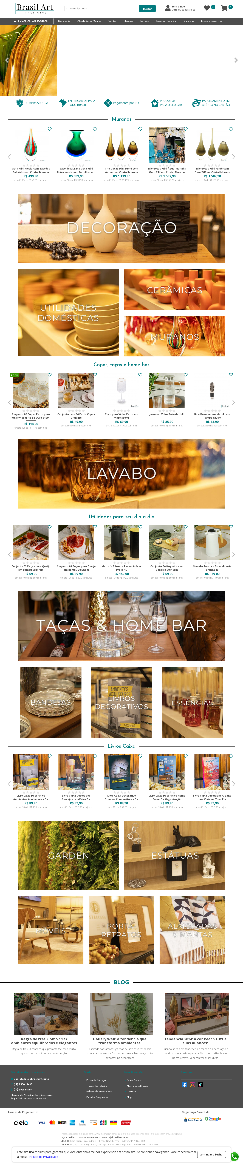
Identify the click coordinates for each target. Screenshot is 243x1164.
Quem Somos (134, 1080)
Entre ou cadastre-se (183, 9)
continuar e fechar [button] (211, 1154)
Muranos (128, 21)
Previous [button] (9, 156)
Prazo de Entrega (96, 1080)
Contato (131, 1091)
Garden (112, 21)
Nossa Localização (137, 1086)
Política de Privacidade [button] (43, 1157)
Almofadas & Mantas (89, 21)
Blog (129, 1097)
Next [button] (233, 156)
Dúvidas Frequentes (97, 1097)
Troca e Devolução (96, 1086)
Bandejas (189, 21)
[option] (30, 156)
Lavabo (144, 21)
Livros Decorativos (211, 21)
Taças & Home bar (166, 21)
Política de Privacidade (99, 1091)
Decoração (64, 21)
